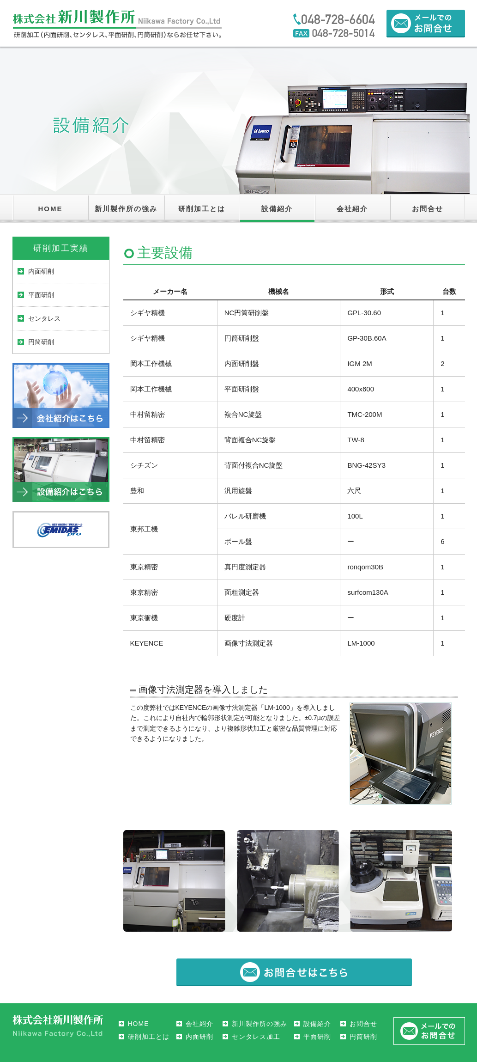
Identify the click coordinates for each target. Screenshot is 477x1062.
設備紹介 (277, 209)
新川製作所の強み (126, 209)
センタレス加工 (256, 1036)
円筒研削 (41, 342)
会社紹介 (352, 209)
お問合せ (427, 209)
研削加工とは (201, 209)
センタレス (44, 318)
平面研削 (41, 295)
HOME (50, 209)
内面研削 (41, 271)
